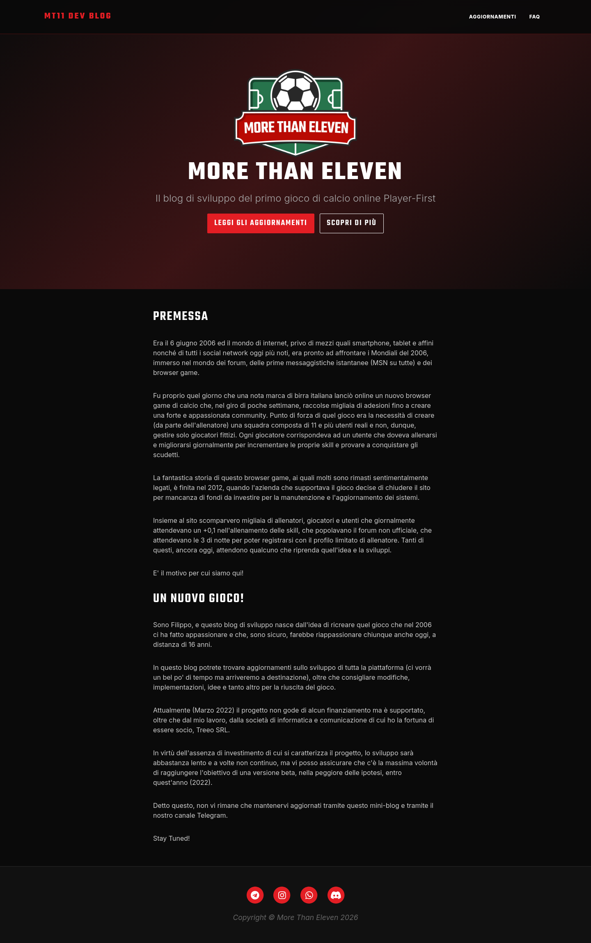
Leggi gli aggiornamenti (260, 223)
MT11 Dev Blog (78, 16)
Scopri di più (351, 223)
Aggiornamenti (492, 17)
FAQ (534, 17)
